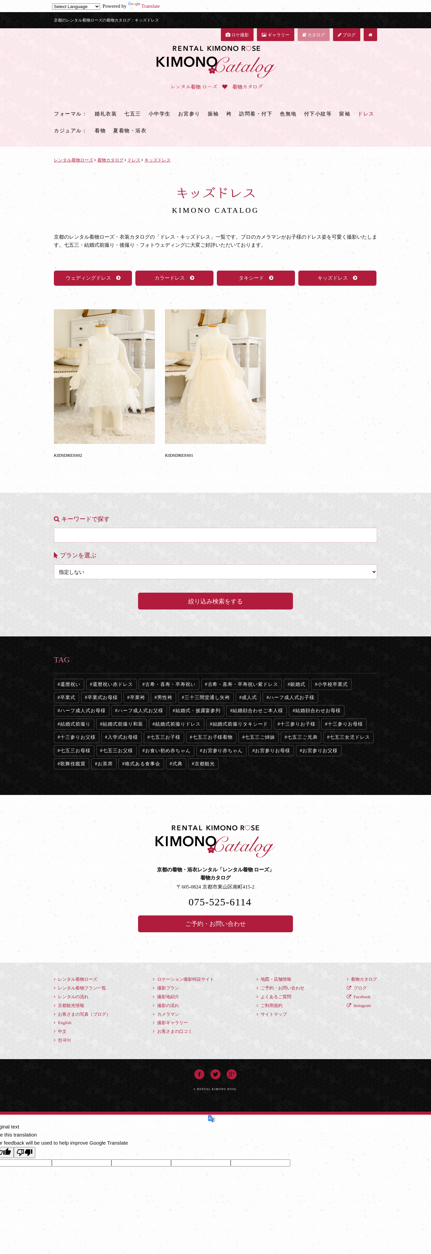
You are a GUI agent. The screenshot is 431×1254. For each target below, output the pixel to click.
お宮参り (189, 113)
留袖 (344, 113)
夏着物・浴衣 (129, 130)
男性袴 (164, 697)
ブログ (347, 34)
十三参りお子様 (298, 724)
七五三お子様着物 (213, 737)
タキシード (256, 278)
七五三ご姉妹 (260, 737)
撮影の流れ (166, 1005)
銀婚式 (297, 684)
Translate (144, 6)
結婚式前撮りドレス (178, 724)
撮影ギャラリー (170, 1022)
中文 (60, 1031)
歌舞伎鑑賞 (73, 763)
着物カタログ (362, 979)
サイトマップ (272, 1014)
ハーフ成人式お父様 (140, 710)
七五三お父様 (118, 750)
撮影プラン (166, 987)
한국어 (62, 1040)
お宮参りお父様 (320, 750)
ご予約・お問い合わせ (215, 923)
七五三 (132, 113)
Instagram (359, 1005)
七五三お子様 (165, 737)
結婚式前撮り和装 (123, 724)
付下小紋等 (318, 113)
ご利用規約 (270, 1005)
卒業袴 (137, 697)
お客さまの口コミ (172, 1031)
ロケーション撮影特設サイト (183, 979)
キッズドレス (337, 278)
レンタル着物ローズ (75, 979)
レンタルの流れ (71, 996)
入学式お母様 (123, 737)
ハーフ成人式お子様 (291, 697)
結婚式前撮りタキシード (240, 724)
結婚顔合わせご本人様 (258, 710)
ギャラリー (275, 34)
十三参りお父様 (78, 737)
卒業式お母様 (103, 697)
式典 (177, 763)
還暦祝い (70, 684)
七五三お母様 (75, 750)
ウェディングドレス (93, 278)
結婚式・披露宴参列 (198, 710)
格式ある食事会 (142, 763)
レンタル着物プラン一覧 (80, 987)
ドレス (366, 113)
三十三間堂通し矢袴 (207, 697)
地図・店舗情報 (274, 979)
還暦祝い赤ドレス (113, 684)
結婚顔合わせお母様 (318, 710)
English (62, 1022)
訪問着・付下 (255, 113)
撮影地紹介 (166, 996)
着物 (100, 130)
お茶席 (105, 763)
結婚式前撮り (75, 724)
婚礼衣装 (106, 113)
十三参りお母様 (345, 724)
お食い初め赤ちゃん (168, 750)
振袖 (213, 113)
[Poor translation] (24, 1152)
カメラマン (166, 1014)
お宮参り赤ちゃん (223, 750)
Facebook (359, 996)
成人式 (249, 697)
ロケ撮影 (237, 34)
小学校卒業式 (333, 684)
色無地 (288, 113)
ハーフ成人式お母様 (83, 710)
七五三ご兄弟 (302, 737)
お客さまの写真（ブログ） (82, 1014)
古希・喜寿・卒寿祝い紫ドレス (243, 684)
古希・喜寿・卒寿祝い (170, 684)
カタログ (313, 34)
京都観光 (205, 763)
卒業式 (67, 697)
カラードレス (174, 278)
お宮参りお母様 (272, 750)
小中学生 (159, 113)
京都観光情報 (69, 1005)
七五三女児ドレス (350, 737)
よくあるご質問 (274, 996)
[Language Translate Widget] (76, 6)
